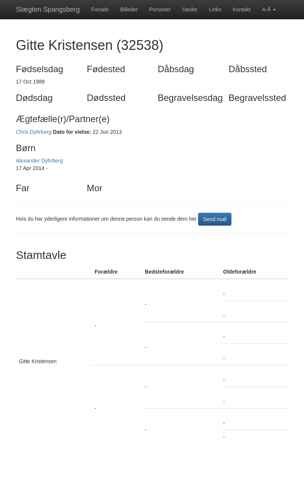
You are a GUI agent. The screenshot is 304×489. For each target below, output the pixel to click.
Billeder (129, 9)
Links (215, 9)
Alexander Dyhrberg (39, 161)
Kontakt (241, 9)
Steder (189, 9)
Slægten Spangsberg (48, 9)
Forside (100, 9)
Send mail (214, 219)
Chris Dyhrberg (33, 132)
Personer (160, 9)
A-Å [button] (269, 9)
